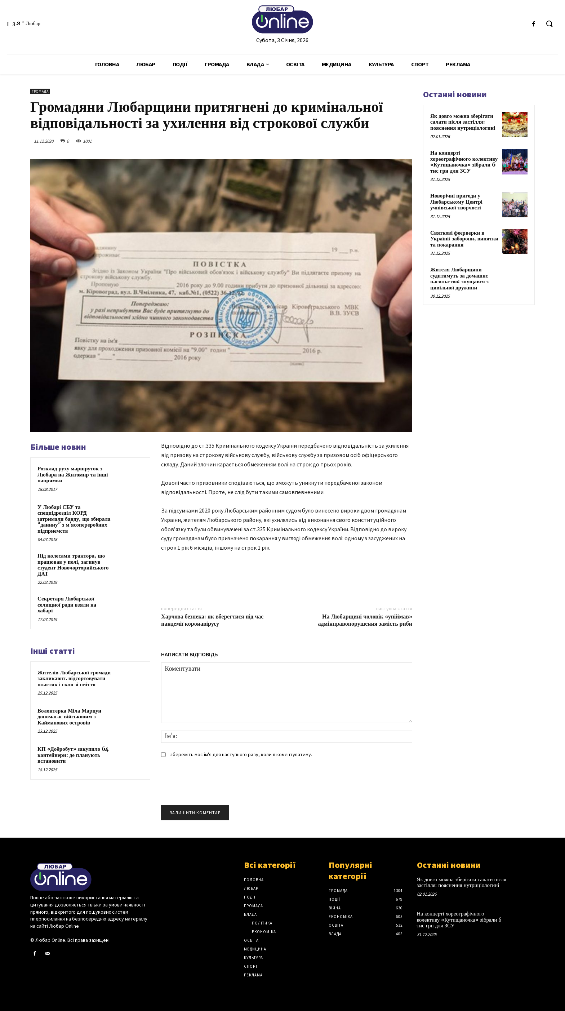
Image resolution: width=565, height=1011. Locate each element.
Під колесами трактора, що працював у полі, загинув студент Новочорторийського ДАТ (72, 565)
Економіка (264, 931)
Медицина (255, 949)
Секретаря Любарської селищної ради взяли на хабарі (66, 604)
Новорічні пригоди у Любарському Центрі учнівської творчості (456, 201)
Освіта (251, 940)
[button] (549, 24)
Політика (262, 923)
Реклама (253, 974)
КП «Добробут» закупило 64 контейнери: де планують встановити (73, 755)
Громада (40, 91)
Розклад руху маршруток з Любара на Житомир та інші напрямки (72, 474)
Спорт (251, 966)
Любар (251, 888)
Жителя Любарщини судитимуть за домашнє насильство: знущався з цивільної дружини (459, 278)
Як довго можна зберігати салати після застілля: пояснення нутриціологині (462, 122)
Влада (250, 914)
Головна (254, 879)
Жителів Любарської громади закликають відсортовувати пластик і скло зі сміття (74, 678)
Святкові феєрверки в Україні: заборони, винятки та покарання (464, 239)
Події (249, 897)
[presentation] (216, 784)
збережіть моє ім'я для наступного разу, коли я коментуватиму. (241, 754)
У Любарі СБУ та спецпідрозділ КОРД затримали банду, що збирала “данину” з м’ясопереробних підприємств (73, 519)
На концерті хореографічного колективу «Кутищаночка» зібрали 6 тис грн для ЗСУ (464, 162)
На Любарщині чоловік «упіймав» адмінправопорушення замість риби (365, 620)
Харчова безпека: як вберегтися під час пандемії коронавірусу (212, 620)
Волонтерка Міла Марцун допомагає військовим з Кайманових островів (69, 717)
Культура (253, 957)
